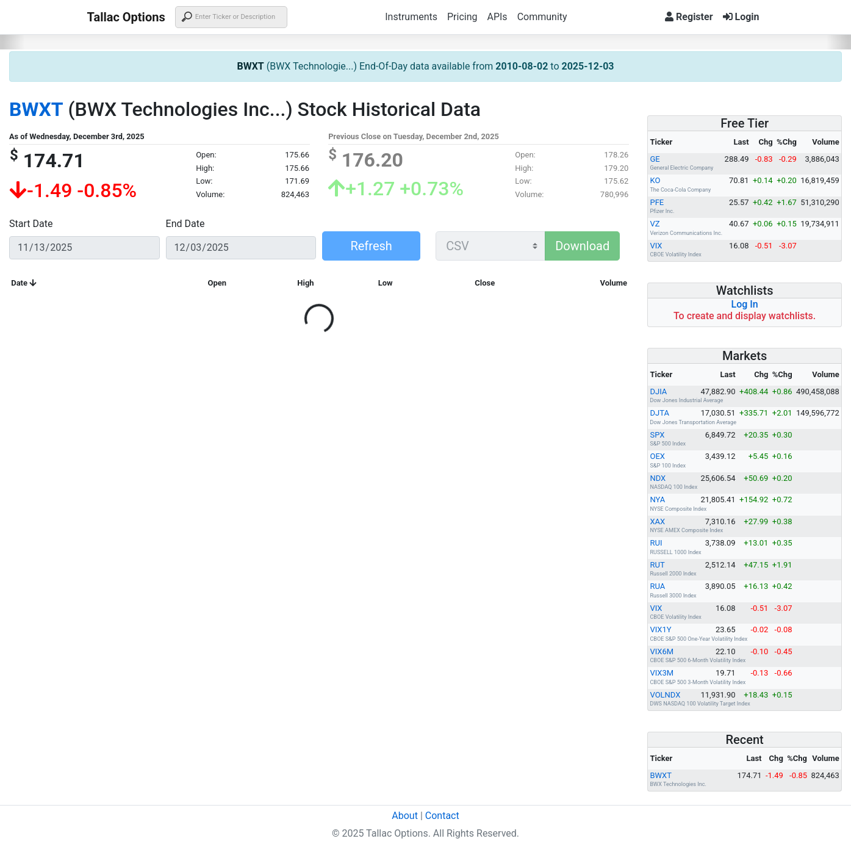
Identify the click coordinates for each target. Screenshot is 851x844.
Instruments (411, 17)
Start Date (30, 223)
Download (582, 246)
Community (542, 17)
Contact (442, 815)
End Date (185, 223)
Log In (744, 304)
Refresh (371, 246)
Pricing (462, 17)
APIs (497, 17)
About (405, 815)
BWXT (250, 66)
